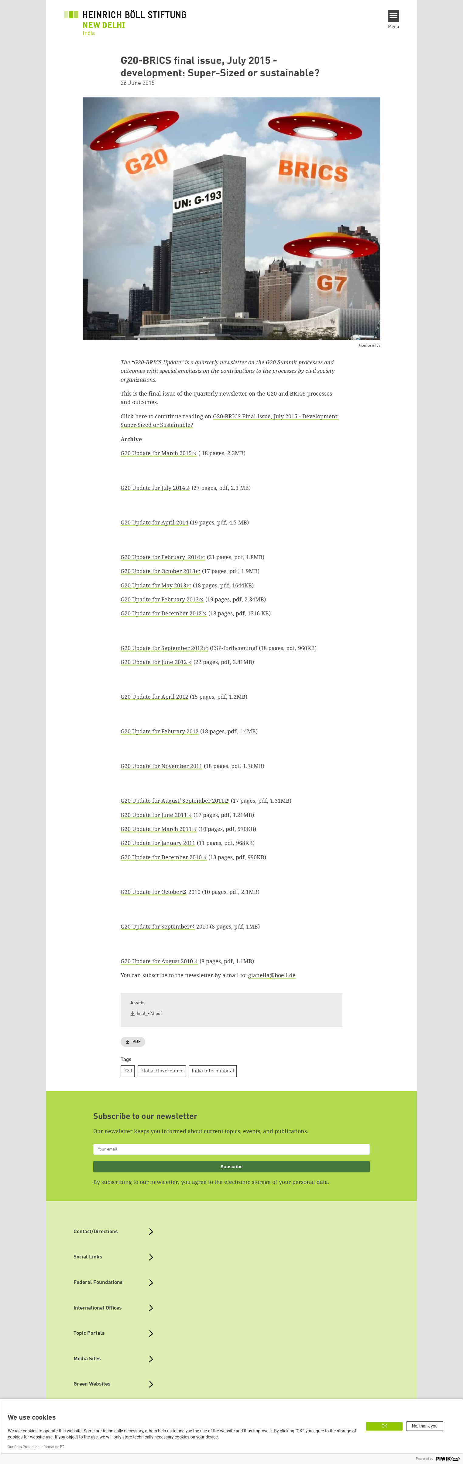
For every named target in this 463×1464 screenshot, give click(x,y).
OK (384, 1426)
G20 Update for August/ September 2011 (172, 800)
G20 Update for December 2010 (161, 857)
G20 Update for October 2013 (158, 571)
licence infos (369, 346)
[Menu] (394, 16)
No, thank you (425, 1426)
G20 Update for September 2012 (162, 648)
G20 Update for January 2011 (158, 842)
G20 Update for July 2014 (153, 487)
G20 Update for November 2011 (161, 766)
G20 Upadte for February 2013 (160, 599)
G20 (127, 1071)
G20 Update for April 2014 (154, 522)
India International (213, 1071)
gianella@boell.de (272, 975)
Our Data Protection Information (33, 1447)
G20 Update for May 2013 (153, 585)
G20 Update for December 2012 (161, 613)
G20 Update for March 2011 (156, 828)
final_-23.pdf (149, 1014)
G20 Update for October (151, 891)
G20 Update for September (155, 926)
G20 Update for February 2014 (160, 557)
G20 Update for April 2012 (154, 696)
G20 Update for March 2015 (156, 453)
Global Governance (161, 1071)
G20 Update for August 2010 (157, 961)
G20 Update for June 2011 (154, 815)
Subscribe (232, 1166)
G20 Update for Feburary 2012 (160, 731)
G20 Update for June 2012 (154, 662)
